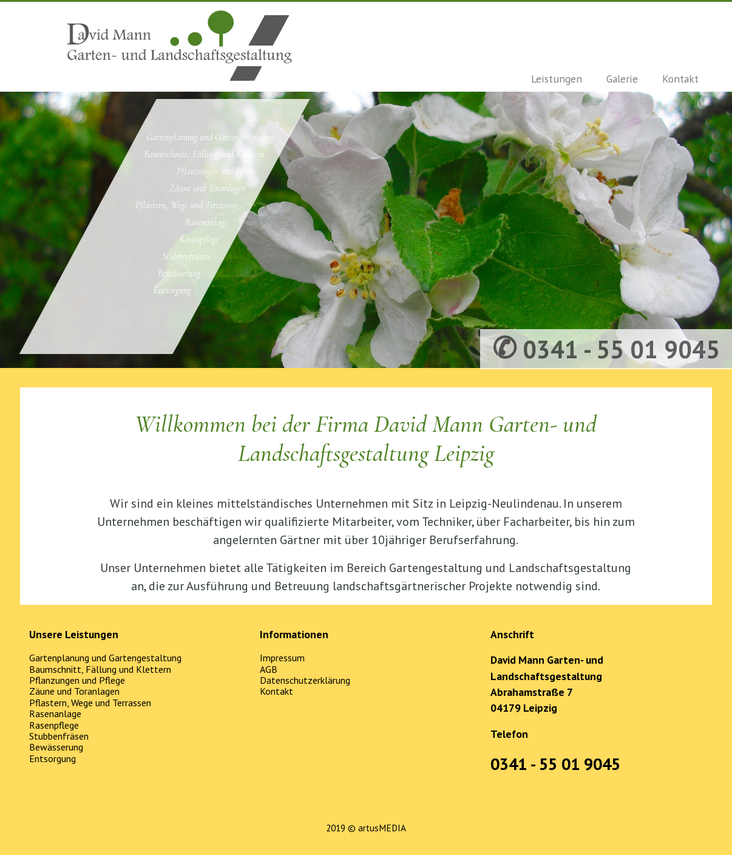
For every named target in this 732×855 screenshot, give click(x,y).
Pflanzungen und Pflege (216, 171)
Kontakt (680, 79)
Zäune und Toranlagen (207, 188)
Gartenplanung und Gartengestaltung (209, 137)
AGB (268, 669)
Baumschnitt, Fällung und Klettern (204, 154)
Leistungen (556, 79)
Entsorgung (172, 290)
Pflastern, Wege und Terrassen (186, 205)
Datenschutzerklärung (305, 680)
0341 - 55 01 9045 (555, 764)
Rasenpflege (199, 239)
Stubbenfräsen (185, 256)
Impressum (282, 658)
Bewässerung (179, 273)
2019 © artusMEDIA (366, 828)
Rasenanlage (206, 222)
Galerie (622, 79)
